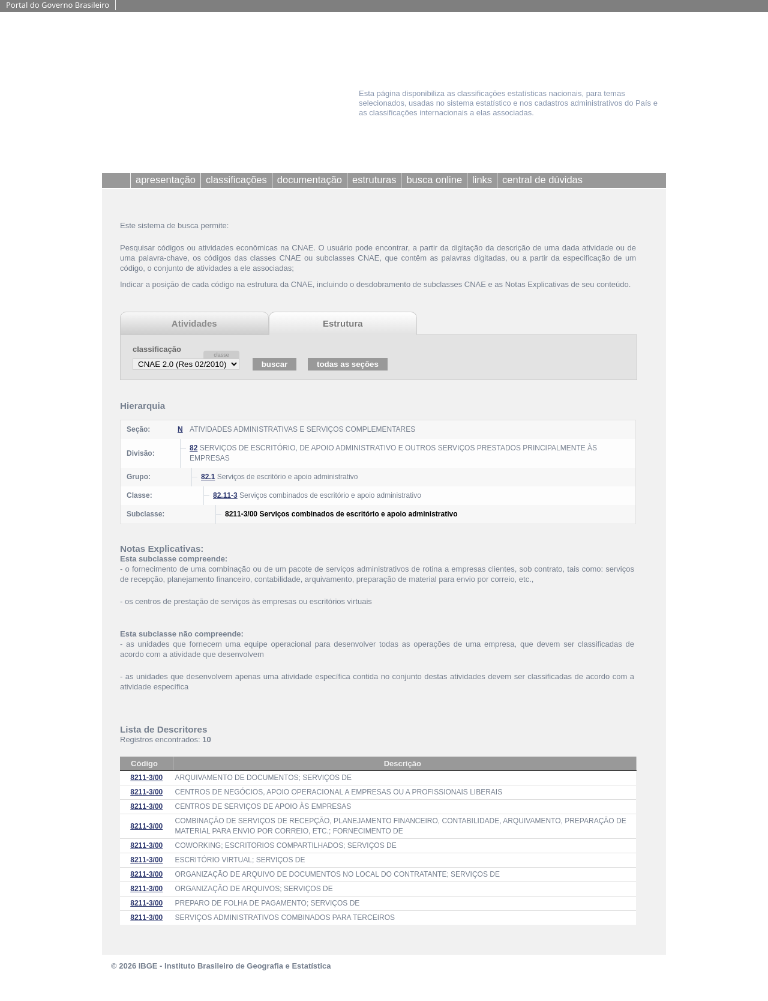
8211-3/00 (146, 777)
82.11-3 (225, 495)
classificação (157, 349)
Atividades (194, 323)
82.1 (208, 477)
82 (193, 448)
